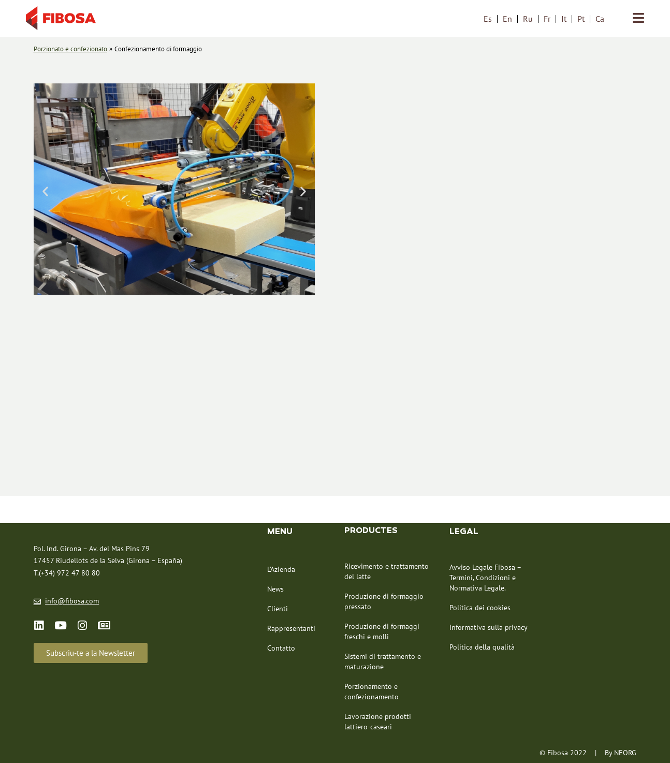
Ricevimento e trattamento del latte (386, 571)
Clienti (277, 608)
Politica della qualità (482, 647)
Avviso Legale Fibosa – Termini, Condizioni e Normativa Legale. (485, 578)
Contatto (281, 648)
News (275, 589)
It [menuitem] (563, 18)
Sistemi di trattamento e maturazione (382, 661)
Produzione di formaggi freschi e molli (381, 631)
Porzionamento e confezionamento (371, 691)
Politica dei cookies (480, 607)
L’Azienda (281, 569)
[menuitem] (487, 18)
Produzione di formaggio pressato (384, 601)
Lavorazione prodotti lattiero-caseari (377, 721)
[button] (45, 191)
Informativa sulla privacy (488, 627)
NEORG (625, 752)
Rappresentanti (291, 628)
